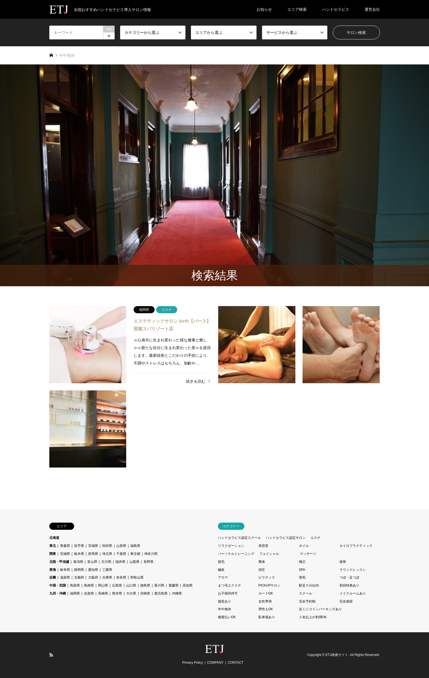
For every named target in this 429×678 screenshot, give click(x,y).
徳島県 (145, 585)
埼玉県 (107, 554)
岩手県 (79, 546)
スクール (305, 593)
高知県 (188, 585)
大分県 (131, 593)
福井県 (120, 562)
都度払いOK (227, 617)
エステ (315, 538)
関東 (52, 554)
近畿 (52, 577)
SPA (302, 570)
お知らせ (264, 9)
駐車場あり (266, 617)
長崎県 (103, 593)
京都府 (79, 577)
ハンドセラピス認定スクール (239, 538)
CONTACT (235, 663)
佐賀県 (89, 593)
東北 (52, 546)
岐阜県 (65, 570)
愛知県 (93, 570)
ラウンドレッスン (352, 570)
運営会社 (372, 9)
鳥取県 (75, 585)
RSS (51, 655)
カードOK (265, 593)
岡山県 (103, 585)
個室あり (224, 601)
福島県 (135, 546)
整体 (261, 562)
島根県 (89, 585)
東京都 (135, 554)
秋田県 (107, 546)
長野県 (148, 562)
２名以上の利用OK (313, 617)
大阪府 (93, 577)
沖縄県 (177, 593)
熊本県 (117, 593)
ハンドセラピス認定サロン (286, 538)
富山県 (92, 562)
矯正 (302, 562)
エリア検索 (297, 9)
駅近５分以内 (309, 585)
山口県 (131, 585)
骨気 (302, 577)
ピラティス (266, 577)
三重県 (107, 570)
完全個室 (346, 601)
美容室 (263, 546)
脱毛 (221, 562)
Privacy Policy (192, 663)
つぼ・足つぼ (349, 577)
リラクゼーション (231, 546)
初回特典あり (349, 585)
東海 (52, 570)
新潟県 (78, 562)
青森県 (65, 546)
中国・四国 (57, 585)
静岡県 (79, 570)
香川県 (159, 585)
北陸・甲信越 (59, 562)
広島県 (117, 585)
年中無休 (224, 609)
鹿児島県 (161, 593)
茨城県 (65, 554)
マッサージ (308, 554)
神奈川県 (151, 554)
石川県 (106, 562)
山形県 (121, 546)
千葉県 (121, 554)
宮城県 (93, 546)
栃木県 (79, 554)
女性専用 (265, 601)
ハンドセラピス (335, 9)
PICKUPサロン (269, 585)
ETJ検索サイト (337, 655)
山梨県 (134, 562)
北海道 (54, 538)
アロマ (223, 577)
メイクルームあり (352, 593)
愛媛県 (174, 585)
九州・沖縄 (57, 593)
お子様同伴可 (228, 593)
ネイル (304, 546)
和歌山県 (137, 577)
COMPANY (215, 663)
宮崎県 (145, 593)
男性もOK (265, 609)
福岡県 (75, 593)
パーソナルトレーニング (236, 554)
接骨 (342, 562)
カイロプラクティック (356, 546)
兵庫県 (107, 577)
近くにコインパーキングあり (320, 609)
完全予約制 (307, 601)
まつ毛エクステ (229, 585)
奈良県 (121, 577)
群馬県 (93, 554)
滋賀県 (65, 577)
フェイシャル (269, 554)
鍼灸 (221, 570)
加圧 (261, 570)
